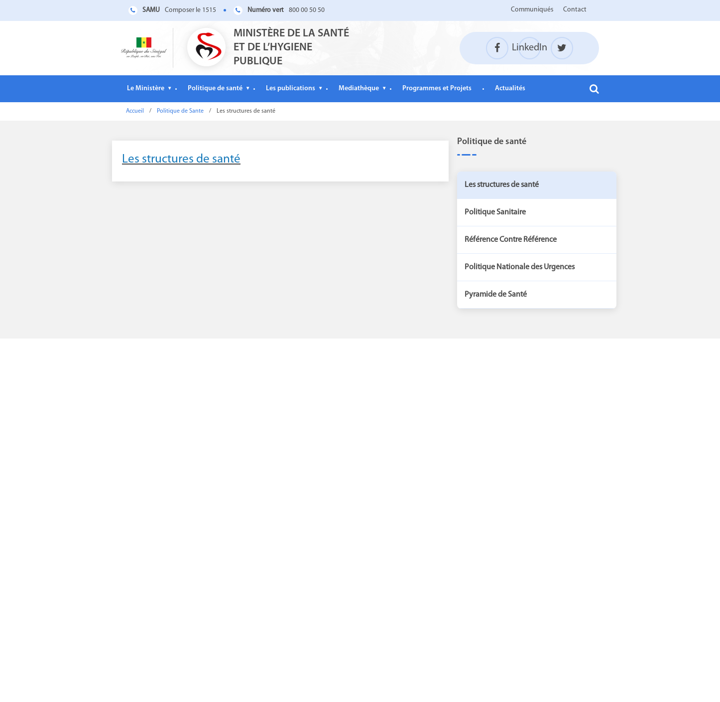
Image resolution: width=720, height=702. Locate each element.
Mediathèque (359, 88)
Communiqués (532, 9)
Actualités (510, 88)
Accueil (135, 111)
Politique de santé (215, 88)
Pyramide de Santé (496, 295)
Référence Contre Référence (511, 240)
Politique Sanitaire (495, 212)
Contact (575, 9)
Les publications (290, 88)
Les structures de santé (181, 159)
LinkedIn (529, 48)
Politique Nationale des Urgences (520, 267)
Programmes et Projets (437, 88)
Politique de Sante (180, 111)
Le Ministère (145, 88)
